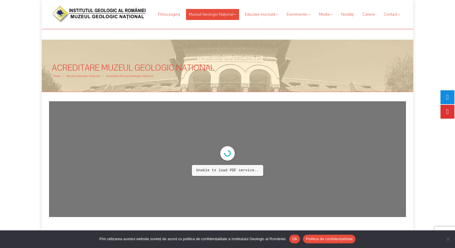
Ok (294, 239)
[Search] (371, 5)
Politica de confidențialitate (329, 239)
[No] (448, 239)
